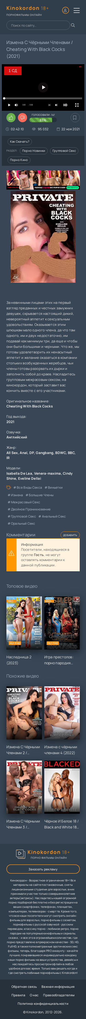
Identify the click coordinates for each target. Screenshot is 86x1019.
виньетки (55, 487)
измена (17, 495)
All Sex (12, 452)
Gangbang (44, 452)
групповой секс (23, 516)
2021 (10, 421)
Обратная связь (24, 986)
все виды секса (29, 487)
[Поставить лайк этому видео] (11, 117)
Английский (16, 437)
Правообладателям (59, 995)
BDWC (60, 452)
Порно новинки (33, 151)
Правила (18, 995)
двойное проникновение (30, 509)
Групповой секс (64, 151)
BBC (71, 452)
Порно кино (19, 160)
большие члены (41, 495)
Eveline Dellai (29, 478)
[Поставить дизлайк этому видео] (22, 117)
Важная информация (58, 986)
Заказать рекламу (43, 869)
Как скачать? (20, 141)
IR (8, 457)
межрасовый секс (25, 502)
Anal (23, 452)
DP (31, 452)
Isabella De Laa (19, 473)
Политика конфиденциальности (43, 1003)
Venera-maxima (47, 473)
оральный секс (23, 523)
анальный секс (54, 516)
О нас (34, 995)
